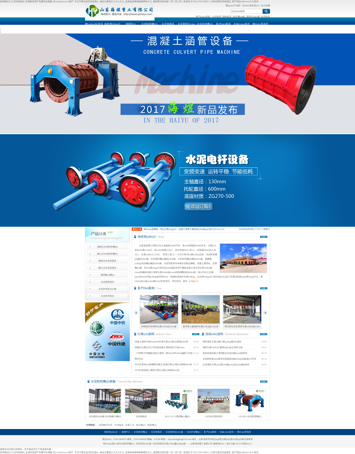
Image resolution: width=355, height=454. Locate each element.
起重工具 (129, 425)
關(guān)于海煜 (233, 5)
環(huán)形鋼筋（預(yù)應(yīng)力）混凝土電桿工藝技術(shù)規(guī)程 (178, 229)
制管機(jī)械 (239, 16)
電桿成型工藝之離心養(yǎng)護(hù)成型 (222, 341)
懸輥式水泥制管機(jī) (107, 246)
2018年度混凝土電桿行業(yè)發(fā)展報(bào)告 (157, 370)
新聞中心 (131, 24)
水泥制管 (216, 16)
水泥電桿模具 (107, 282)
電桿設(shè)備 (253, 16)
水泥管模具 (167, 24)
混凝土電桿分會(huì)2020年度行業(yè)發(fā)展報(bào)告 (161, 341)
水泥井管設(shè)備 (107, 289)
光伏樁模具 (141, 403)
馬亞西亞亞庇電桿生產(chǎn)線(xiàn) (242, 311)
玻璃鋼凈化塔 (105, 425)
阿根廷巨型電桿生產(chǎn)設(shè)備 (159, 311)
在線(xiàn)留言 (242, 24)
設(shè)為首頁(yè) (250, 5)
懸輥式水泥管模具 (107, 260)
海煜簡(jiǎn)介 (112, 24)
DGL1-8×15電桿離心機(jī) (177, 403)
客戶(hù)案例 (223, 24)
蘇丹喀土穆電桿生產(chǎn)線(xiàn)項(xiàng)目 (200, 312)
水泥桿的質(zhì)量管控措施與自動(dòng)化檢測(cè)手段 (229, 359)
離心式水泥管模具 (107, 268)
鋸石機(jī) (141, 425)
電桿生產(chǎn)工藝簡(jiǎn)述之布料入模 (223, 347)
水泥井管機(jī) (205, 24)
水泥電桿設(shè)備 (186, 25)
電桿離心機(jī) (107, 275)
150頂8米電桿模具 (213, 403)
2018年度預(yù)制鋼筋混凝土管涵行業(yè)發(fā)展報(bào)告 (163, 364)
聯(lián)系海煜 (260, 24)
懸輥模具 (227, 16)
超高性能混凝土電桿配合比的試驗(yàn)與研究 (225, 353)
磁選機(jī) (152, 425)
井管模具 (265, 16)
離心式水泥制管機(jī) (107, 253)
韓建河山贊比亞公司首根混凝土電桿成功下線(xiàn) (160, 347)
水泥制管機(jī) (149, 24)
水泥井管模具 (107, 296)
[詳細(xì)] (193, 281)
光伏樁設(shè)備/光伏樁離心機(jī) (105, 403)
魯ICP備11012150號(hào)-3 (239, 443)
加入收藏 (265, 5)
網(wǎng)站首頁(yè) (94, 25)
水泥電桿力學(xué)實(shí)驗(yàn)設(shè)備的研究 (226, 364)
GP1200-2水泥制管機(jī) (250, 403)
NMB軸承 (119, 425)
